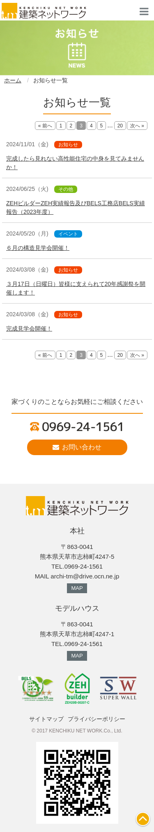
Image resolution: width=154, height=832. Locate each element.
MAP (77, 588)
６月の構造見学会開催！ (37, 248)
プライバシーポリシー (96, 719)
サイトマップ (46, 719)
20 (120, 126)
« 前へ (45, 126)
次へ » (137, 126)
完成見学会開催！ (29, 328)
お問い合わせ (77, 447)
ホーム (12, 80)
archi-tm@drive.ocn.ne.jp (85, 576)
